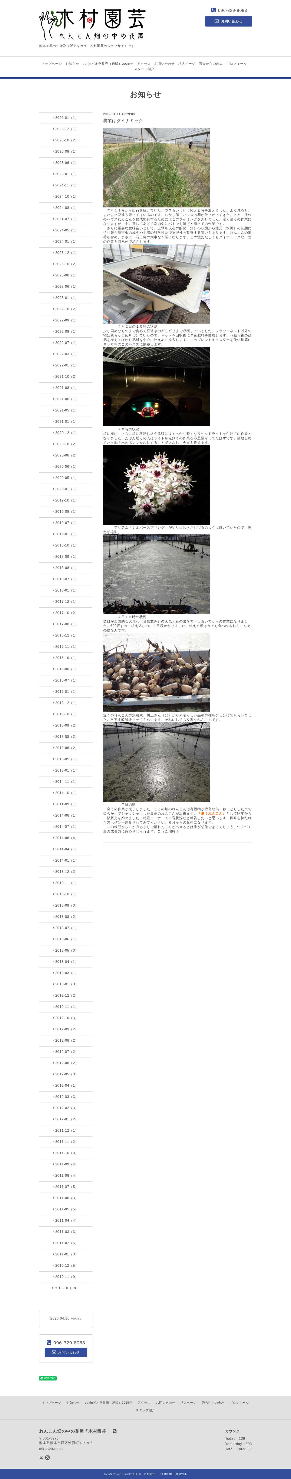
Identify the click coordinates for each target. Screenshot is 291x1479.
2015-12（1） (66, 703)
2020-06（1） (66, 466)
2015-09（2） (66, 725)
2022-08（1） (66, 331)
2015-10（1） (66, 714)
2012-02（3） (66, 1108)
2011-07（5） (66, 1187)
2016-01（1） (66, 691)
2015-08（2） (66, 736)
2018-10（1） (66, 545)
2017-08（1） (66, 624)
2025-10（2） (66, 140)
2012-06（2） (66, 1063)
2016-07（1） (66, 680)
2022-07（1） (66, 343)
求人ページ (186, 63)
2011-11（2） (66, 1142)
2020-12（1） (66, 433)
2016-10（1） (66, 658)
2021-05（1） (66, 410)
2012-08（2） (66, 1040)
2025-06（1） (66, 163)
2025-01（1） (66, 174)
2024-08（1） (66, 208)
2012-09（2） (66, 1029)
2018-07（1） (66, 579)
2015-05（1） (66, 759)
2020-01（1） (66, 489)
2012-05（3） (66, 1074)
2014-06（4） (66, 838)
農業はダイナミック (123, 120)
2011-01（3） (66, 1254)
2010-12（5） (66, 1265)
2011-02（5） (66, 1243)
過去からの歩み (211, 63)
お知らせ (72, 63)
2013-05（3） (66, 950)
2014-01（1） (66, 860)
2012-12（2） (66, 995)
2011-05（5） (66, 1209)
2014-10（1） (66, 793)
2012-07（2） (66, 1052)
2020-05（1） (66, 478)
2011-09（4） (66, 1164)
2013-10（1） (66, 894)
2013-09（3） (66, 905)
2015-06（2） (66, 748)
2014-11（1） (66, 781)
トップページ (52, 63)
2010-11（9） (66, 1277)
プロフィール (236, 63)
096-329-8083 (232, 10)
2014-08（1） (66, 815)
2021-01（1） (66, 421)
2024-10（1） (66, 196)
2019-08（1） (66, 511)
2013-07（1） (66, 928)
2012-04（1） (66, 1085)
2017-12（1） (66, 601)
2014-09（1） (66, 804)
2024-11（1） (66, 185)
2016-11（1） (66, 646)
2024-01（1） (66, 241)
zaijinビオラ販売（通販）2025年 (108, 63)
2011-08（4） (66, 1175)
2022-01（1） (66, 365)
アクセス (144, 63)
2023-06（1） (66, 286)
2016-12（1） (66, 635)
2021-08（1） (66, 388)
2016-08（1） (66, 669)
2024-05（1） (66, 230)
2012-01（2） (66, 1119)
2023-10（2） (66, 264)
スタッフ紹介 (144, 69)
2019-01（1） (66, 534)
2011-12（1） (66, 1130)
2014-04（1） (66, 849)
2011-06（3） (66, 1198)
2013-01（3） (66, 984)
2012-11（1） (66, 1007)
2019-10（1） (66, 500)
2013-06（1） (66, 939)
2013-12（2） (66, 871)
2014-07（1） (66, 826)
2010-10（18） (66, 1288)
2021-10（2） (66, 376)
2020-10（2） (66, 444)
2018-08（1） (66, 568)
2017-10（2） (66, 613)
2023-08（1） (66, 275)
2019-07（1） (66, 523)
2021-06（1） (66, 399)
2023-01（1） (66, 298)
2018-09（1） (66, 556)
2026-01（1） (66, 118)
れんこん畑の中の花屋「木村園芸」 (135, 1473)
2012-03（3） (66, 1097)
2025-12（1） (66, 129)
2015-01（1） (66, 770)
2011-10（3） (66, 1153)
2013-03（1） (66, 973)
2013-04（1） (66, 961)
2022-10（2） (66, 309)
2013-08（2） (66, 916)
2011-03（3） (66, 1232)
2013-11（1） (66, 883)
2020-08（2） (66, 455)
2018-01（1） (66, 590)
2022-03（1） (66, 354)
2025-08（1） (66, 151)
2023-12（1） (66, 253)
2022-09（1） (66, 320)
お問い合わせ (164, 63)
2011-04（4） (66, 1220)
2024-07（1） (66, 219)
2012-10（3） (66, 1018)
